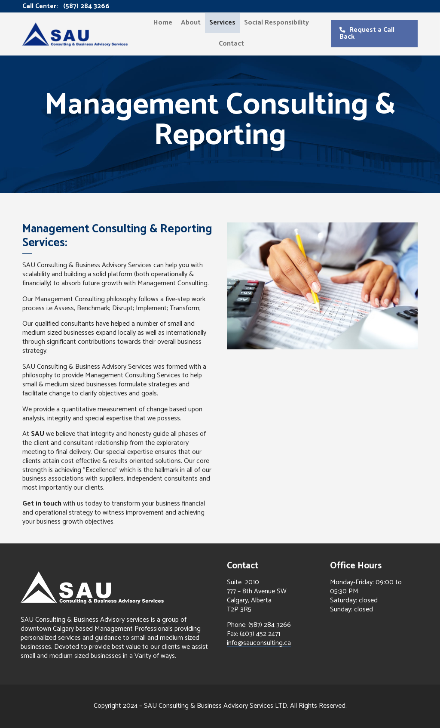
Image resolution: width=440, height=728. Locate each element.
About (191, 22)
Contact (231, 43)
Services (222, 22)
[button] (374, 33)
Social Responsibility (276, 22)
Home (162, 22)
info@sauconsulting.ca (259, 643)
